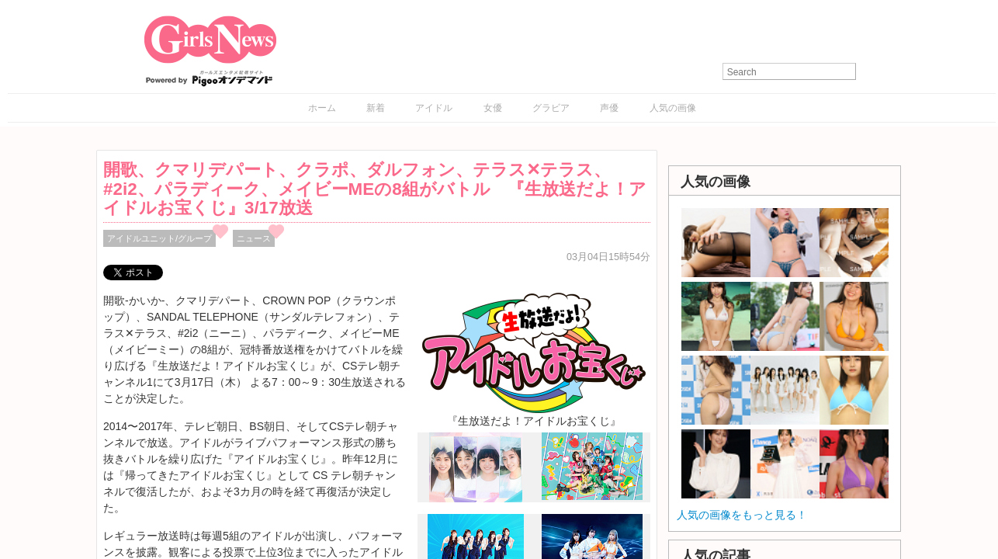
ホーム (322, 107)
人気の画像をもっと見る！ (742, 515)
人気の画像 (673, 107)
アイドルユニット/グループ (159, 238)
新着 (375, 107)
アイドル (433, 107)
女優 (492, 107)
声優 (609, 107)
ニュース (254, 238)
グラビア (551, 107)
